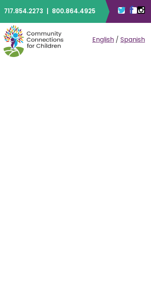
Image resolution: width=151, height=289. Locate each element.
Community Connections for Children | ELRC (33, 41)
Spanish (132, 39)
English (103, 39)
